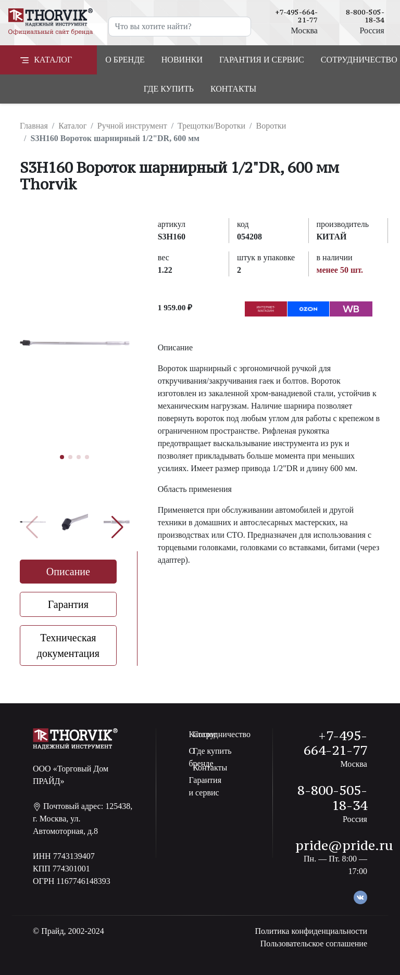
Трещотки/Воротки (211, 125)
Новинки (182, 59)
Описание (68, 571)
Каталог (72, 125)
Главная (34, 125)
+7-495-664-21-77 (296, 16)
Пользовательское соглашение (313, 943)
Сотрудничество (222, 734)
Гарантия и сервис (261, 59)
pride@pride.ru (344, 845)
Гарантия (68, 604)
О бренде (125, 59)
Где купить (169, 88)
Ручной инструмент (132, 125)
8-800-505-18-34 (365, 16)
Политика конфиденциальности (311, 931)
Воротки (271, 125)
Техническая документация (68, 645)
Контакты (233, 88)
